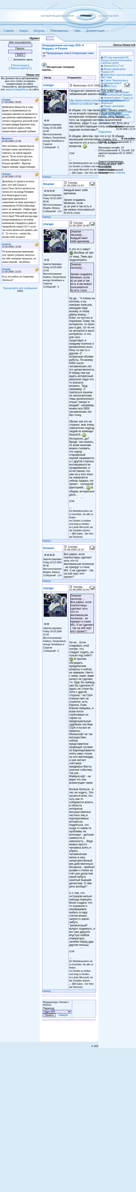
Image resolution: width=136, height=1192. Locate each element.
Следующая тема (82, 53)
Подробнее (104, 131)
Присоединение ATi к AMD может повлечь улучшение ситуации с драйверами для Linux (116, 116)
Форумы (48, 48)
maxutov (121, 172)
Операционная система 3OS (61, 45)
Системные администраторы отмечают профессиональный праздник (116, 92)
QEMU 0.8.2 (110, 86)
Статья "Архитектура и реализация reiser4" (114, 82)
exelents (6, 244)
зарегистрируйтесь (17, 89)
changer (6, 99)
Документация (95, 30)
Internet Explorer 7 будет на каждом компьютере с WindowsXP (117, 100)
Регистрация (20, 65)
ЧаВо (77, 30)
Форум (23, 30)
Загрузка (39, 30)
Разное (63, 48)
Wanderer (7, 138)
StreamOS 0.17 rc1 (114, 66)
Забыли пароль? (20, 68)
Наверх (46, 176)
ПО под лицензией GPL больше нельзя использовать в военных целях (116, 60)
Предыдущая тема (58, 53)
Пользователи (59, 30)
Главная (8, 30)
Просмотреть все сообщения (20, 288)
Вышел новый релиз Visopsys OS (113, 70)
